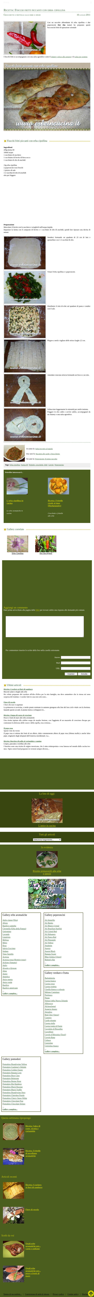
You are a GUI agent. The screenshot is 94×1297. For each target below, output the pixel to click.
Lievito (51, 465)
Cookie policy (73, 1294)
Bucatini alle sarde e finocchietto (48, 454)
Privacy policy (58, 1294)
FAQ (37, 610)
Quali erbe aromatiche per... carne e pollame (33, 1246)
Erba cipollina (15, 465)
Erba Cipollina (17, 552)
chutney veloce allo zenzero (61, 57)
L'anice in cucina (47, 825)
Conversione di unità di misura (37, 1294)
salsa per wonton (81, 57)
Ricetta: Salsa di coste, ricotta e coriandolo (33, 1128)
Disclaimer (86, 1294)
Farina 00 (24, 465)
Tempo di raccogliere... (12, 1294)
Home (6, 2)
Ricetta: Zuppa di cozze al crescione (18, 715)
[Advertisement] (47, 198)
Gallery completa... (10, 993)
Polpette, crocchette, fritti (38, 465)
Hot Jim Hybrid (45, 552)
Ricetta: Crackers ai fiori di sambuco (18, 689)
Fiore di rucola (9, 702)
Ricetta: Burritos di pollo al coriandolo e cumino (22, 741)
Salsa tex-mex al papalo (44, 449)
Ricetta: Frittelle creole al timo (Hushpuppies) (55, 503)
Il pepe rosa (8, 728)
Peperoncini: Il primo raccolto (46, 459)
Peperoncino (59, 465)
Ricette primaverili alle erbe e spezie (47, 872)
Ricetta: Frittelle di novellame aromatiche (33, 1153)
